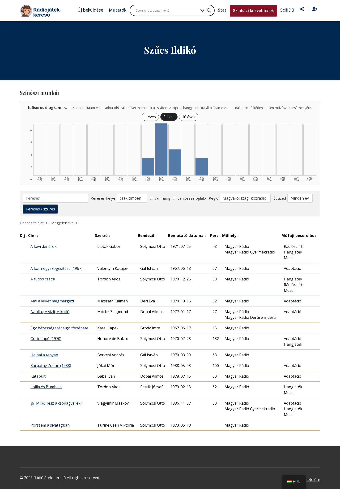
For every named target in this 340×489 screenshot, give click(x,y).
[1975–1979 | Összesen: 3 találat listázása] (175, 162)
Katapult (38, 376)
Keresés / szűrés (40, 209)
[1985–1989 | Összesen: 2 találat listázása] (202, 166)
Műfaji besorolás (298, 235)
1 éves (150, 116)
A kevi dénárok (43, 246)
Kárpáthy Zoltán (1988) (50, 365)
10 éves (188, 116)
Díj (24, 235)
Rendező (147, 235)
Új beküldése (90, 10)
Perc (215, 235)
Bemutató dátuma (187, 235)
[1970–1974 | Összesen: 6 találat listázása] (161, 149)
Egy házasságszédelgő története (59, 328)
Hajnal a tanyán (44, 355)
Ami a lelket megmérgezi (52, 301)
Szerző (102, 235)
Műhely (230, 235)
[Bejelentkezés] (302, 9)
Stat (222, 10)
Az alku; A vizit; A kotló (49, 311)
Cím (33, 235)
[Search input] (167, 10)
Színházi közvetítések (253, 10)
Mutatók (117, 10)
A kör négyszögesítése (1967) (56, 268)
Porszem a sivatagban (50, 425)
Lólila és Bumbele (46, 386)
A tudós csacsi (42, 279)
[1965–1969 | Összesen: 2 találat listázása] (148, 166)
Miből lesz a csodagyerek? (59, 403)
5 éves (168, 116)
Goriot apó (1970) (45, 338)
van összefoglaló (189, 198)
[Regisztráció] (315, 9)
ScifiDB (287, 10)
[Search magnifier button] (209, 10)
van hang (160, 198)
